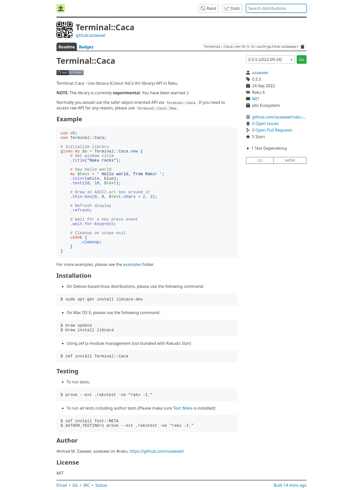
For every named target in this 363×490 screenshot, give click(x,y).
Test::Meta (182, 408)
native (290, 160)
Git (75, 485)
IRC (86, 485)
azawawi (260, 72)
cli (260, 160)
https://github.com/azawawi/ (157, 451)
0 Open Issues (265, 123)
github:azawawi (90, 35)
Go (301, 59)
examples (132, 264)
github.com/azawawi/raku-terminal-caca (279, 117)
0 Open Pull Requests (272, 130)
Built (290, 485)
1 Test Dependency (269, 148)
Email (61, 485)
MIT (255, 99)
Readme (66, 47)
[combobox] (276, 8)
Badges (86, 47)
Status (101, 485)
